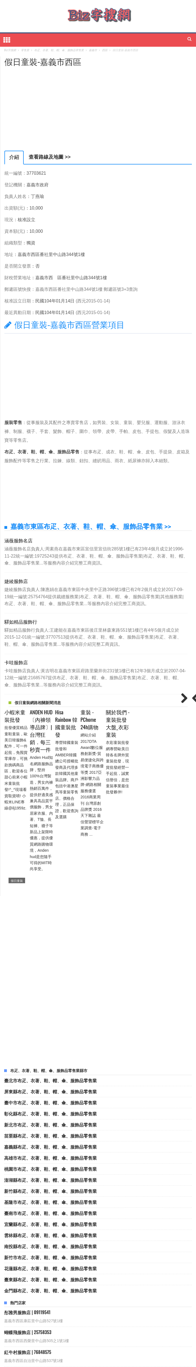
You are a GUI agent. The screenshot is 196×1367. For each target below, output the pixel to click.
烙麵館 (109, 1326)
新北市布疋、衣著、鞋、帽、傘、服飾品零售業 (50, 1027)
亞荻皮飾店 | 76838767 (25, 1295)
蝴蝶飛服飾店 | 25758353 (27, 1235)
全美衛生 (166, 1326)
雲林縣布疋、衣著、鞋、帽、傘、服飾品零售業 (50, 1138)
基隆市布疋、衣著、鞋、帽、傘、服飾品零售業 (50, 1105)
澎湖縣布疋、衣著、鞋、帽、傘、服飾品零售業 (50, 1083)
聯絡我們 (86, 1359)
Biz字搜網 (97, 1353)
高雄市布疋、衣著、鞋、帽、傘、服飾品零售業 (50, 1061)
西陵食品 (19, 1326)
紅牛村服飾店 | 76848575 (27, 1255)
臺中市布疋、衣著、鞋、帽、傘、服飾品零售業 (50, 1005)
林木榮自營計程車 (77, 1326)
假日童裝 (17, 783)
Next (182, 698)
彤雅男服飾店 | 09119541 (27, 1215)
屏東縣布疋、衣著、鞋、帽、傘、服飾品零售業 (50, 994)
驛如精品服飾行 (20, 621)
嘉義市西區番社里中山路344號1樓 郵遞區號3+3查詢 (86, 289)
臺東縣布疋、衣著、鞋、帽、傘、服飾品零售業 (50, 1182)
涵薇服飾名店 (18, 540)
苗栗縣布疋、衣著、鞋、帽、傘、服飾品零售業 (50, 1039)
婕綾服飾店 (16, 580)
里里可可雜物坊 (98, 1334)
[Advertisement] (50, 105)
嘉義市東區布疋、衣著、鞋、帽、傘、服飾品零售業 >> (90, 526)
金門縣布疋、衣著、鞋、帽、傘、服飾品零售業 (50, 1193)
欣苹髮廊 (19, 1334)
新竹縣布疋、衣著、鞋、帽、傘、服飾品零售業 (50, 1094)
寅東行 (68, 1334)
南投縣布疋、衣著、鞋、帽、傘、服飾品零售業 (50, 1149)
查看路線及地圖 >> (50, 157)
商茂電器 (44, 1334)
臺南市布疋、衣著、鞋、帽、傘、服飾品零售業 (50, 1116)
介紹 (14, 157)
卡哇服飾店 (16, 662)
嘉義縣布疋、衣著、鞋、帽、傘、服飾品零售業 (50, 1050)
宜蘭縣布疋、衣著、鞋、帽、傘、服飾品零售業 (50, 1127)
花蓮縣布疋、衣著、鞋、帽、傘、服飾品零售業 (50, 1171)
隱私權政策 (104, 1359)
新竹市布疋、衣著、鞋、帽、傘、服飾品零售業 (50, 1160)
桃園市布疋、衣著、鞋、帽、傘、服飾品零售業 (50, 1072)
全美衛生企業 (136, 1326)
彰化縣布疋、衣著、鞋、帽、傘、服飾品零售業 (50, 1016)
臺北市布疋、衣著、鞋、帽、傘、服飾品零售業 (50, 983)
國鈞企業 (44, 1326)
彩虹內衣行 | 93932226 (26, 1275)
